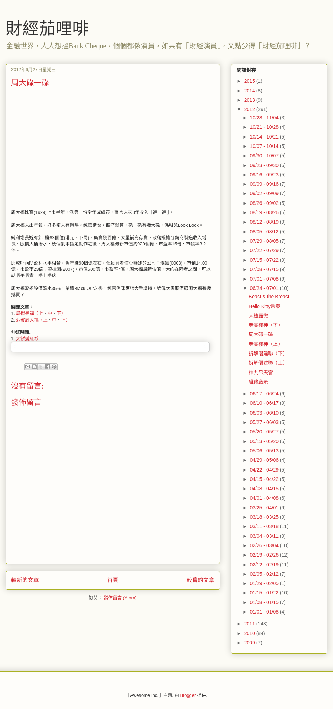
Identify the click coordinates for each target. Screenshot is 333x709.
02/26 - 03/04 (265, 545)
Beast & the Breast (269, 296)
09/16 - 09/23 (265, 174)
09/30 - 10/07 (265, 155)
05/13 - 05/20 (265, 441)
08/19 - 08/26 (265, 212)
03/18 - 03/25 (265, 517)
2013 (250, 100)
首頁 (112, 580)
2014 (250, 90)
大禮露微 (258, 315)
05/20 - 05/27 (265, 431)
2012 (250, 109)
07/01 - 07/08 (265, 279)
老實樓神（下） (266, 325)
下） (61, 313)
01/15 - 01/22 (265, 592)
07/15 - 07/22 (265, 260)
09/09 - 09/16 (265, 184)
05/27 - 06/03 (265, 422)
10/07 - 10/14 (265, 146)
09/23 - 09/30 (265, 165)
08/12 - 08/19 (265, 222)
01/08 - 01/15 (265, 602)
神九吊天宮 (261, 372)
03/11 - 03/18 (265, 526)
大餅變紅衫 (27, 338)
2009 (250, 642)
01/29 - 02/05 (265, 583)
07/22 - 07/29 (265, 250)
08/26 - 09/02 (265, 203)
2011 (250, 623)
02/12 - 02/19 (265, 564)
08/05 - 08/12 (265, 231)
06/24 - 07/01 (265, 288)
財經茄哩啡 (47, 28)
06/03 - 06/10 (265, 413)
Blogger (188, 695)
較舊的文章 (200, 580)
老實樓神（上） (266, 344)
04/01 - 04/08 (265, 498)
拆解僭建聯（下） (268, 353)
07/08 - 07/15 (265, 269)
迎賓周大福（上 (32, 320)
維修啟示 (258, 382)
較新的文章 (25, 580)
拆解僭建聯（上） (268, 363)
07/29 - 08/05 (265, 241)
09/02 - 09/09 (265, 193)
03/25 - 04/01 (265, 507)
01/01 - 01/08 (265, 612)
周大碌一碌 (261, 334)
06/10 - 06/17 (265, 403)
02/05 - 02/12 (265, 574)
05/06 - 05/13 (265, 450)
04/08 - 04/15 (265, 488)
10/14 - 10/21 (265, 137)
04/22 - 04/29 (265, 470)
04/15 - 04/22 (265, 479)
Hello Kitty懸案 (264, 306)
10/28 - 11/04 (265, 117)
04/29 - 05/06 (265, 460)
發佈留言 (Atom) (120, 597)
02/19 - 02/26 (265, 555)
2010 (250, 633)
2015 (250, 81)
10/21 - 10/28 (265, 127)
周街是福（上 (29, 313)
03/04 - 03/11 (265, 536)
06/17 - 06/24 (265, 394)
